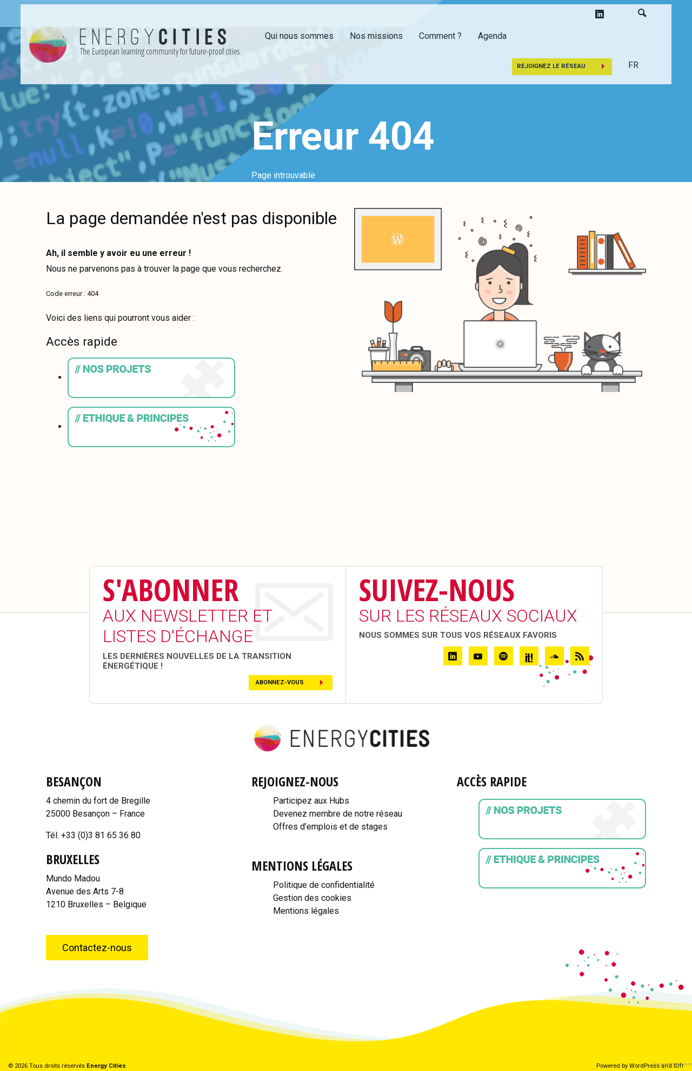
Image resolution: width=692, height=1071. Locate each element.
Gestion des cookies (312, 898)
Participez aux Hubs (311, 801)
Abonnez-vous (280, 682)
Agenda (492, 36)
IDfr (679, 1065)
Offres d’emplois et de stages (330, 826)
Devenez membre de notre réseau (337, 814)
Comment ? (440, 36)
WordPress (644, 1065)
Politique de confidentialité (324, 885)
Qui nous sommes (299, 36)
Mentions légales (306, 911)
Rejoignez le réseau (551, 66)
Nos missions (376, 36)
